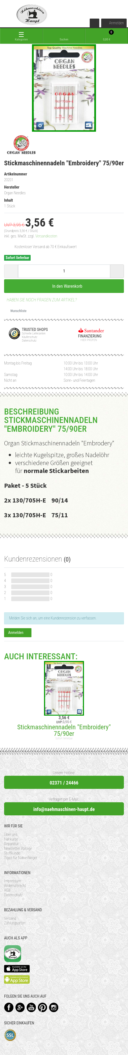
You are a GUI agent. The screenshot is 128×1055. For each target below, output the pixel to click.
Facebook (9, 1007)
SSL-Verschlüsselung (10, 1035)
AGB (7, 890)
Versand (10, 918)
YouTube (31, 1007)
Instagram (54, 1007)
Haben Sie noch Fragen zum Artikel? (40, 299)
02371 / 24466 (64, 783)
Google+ (20, 1007)
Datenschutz (13, 895)
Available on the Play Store (17, 979)
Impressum (12, 881)
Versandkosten (46, 236)
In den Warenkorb (64, 286)
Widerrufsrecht (15, 885)
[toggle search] (64, 36)
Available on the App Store (17, 968)
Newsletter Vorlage (18, 848)
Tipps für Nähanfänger (20, 858)
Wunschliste (16, 311)
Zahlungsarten (14, 923)
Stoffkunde (12, 853)
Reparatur (11, 844)
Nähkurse (11, 839)
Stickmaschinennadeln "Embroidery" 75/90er (64, 730)
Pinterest (42, 1007)
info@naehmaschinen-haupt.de (64, 809)
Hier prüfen (87, 340)
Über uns (10, 834)
